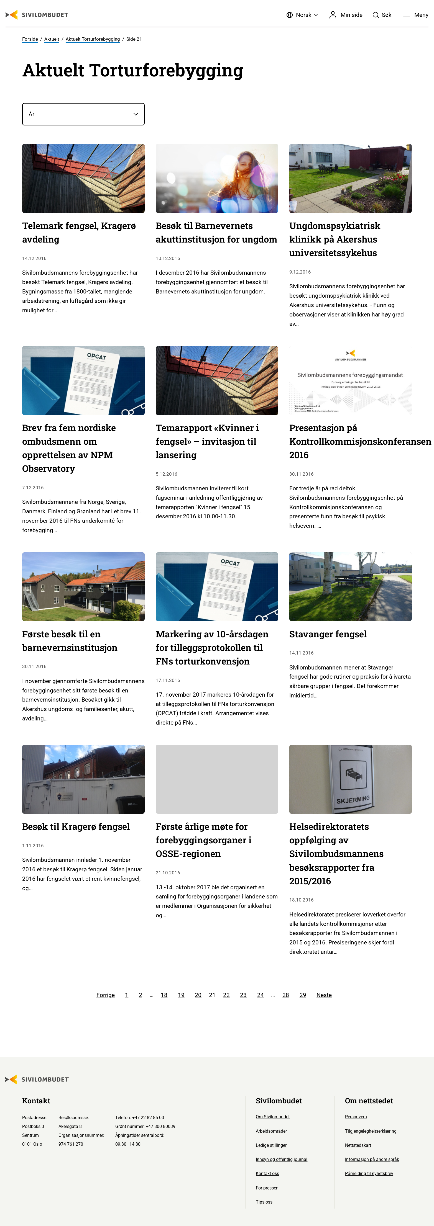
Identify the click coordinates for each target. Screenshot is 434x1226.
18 (164, 994)
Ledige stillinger (271, 1145)
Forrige (105, 994)
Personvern (356, 1116)
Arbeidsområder (271, 1131)
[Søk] (382, 15)
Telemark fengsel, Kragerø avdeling (79, 232)
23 (243, 994)
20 (198, 994)
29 (303, 994)
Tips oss (264, 1202)
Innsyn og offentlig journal (281, 1159)
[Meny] (416, 15)
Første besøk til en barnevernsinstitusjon (70, 640)
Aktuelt (51, 39)
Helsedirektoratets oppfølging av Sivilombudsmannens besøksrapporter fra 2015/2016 (336, 853)
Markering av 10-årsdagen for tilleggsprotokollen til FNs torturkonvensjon (212, 647)
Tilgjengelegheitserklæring (371, 1131)
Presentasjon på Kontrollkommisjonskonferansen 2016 (360, 441)
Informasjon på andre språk (372, 1159)
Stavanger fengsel (328, 634)
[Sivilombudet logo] (37, 15)
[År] (83, 114)
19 (181, 994)
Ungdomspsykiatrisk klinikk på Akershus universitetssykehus (335, 239)
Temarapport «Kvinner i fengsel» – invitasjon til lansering (207, 441)
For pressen (267, 1188)
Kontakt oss (267, 1173)
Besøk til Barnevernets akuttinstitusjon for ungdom (216, 232)
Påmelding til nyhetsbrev (369, 1173)
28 (285, 994)
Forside (30, 39)
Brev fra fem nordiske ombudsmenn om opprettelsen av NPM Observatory (69, 448)
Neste (324, 994)
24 (260, 994)
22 (226, 994)
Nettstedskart (358, 1145)
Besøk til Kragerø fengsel (76, 826)
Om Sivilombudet (273, 1116)
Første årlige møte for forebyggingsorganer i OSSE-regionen (204, 839)
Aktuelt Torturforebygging (93, 39)
